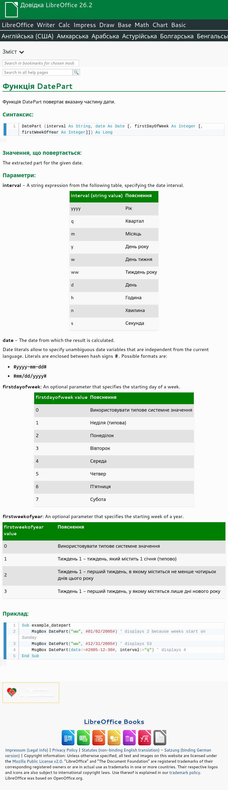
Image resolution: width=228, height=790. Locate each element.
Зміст (10, 51)
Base (124, 24)
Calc (64, 24)
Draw (106, 24)
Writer (45, 24)
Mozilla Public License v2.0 (37, 760)
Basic (178, 24)
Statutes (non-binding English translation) (120, 749)
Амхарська (72, 36)
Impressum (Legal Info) (26, 749)
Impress (84, 24)
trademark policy (184, 771)
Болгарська (177, 36)
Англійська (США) (28, 36)
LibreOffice (17, 24)
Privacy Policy (65, 749)
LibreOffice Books (114, 720)
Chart (160, 24)
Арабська (105, 36)
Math (141, 24)
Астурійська (139, 36)
